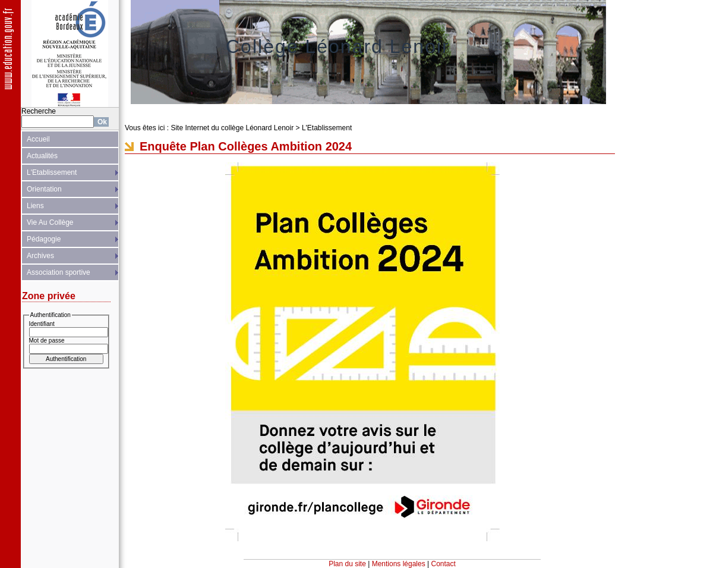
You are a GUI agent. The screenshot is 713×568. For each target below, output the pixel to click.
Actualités (42, 156)
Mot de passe (47, 340)
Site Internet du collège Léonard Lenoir (232, 128)
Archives (40, 256)
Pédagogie (44, 239)
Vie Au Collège (50, 222)
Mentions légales (398, 564)
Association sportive (58, 272)
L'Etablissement (52, 172)
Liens (35, 206)
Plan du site (347, 564)
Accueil (38, 139)
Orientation (44, 189)
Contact (443, 564)
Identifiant (42, 324)
